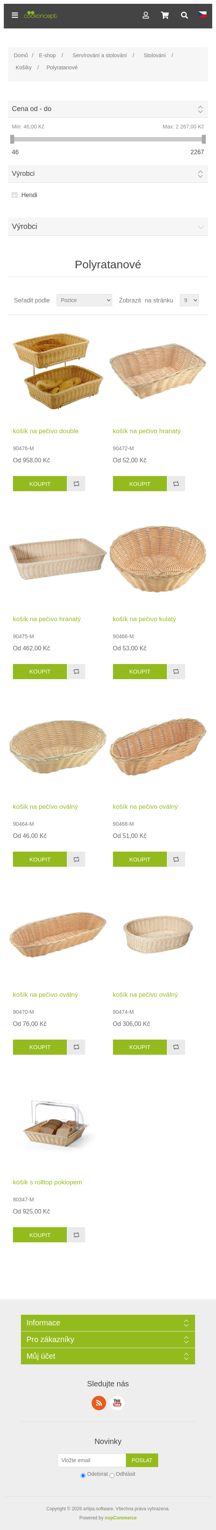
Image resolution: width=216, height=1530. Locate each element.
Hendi (29, 195)
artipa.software (98, 1508)
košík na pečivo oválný (45, 806)
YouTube (117, 1403)
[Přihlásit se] (92, 1460)
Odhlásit (125, 1474)
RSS (99, 1403)
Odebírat (97, 1474)
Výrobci (23, 173)
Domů (21, 55)
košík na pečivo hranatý (147, 431)
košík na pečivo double (46, 431)
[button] (15, 15)
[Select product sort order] (84, 300)
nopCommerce (121, 1518)
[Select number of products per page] (189, 300)
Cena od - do (31, 109)
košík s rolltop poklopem (47, 1182)
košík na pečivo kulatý (144, 619)
